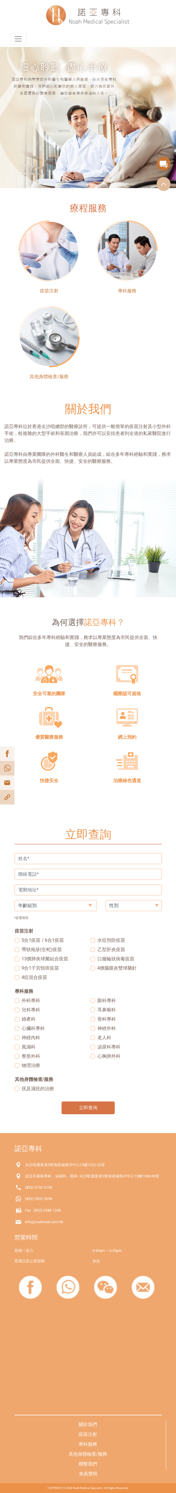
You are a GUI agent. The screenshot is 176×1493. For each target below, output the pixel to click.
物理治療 (31, 1065)
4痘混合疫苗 (34, 977)
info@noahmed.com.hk (44, 1222)
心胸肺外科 (109, 1056)
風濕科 (29, 1047)
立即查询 (88, 1107)
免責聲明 (88, 1473)
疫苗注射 (88, 1434)
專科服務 (88, 1444)
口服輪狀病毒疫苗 (115, 959)
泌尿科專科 (109, 1047)
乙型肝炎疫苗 (111, 949)
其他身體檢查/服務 (88, 1454)
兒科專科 (31, 1010)
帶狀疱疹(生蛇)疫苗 (42, 949)
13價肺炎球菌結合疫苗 (45, 959)
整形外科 (31, 1056)
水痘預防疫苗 (111, 940)
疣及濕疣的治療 (38, 1088)
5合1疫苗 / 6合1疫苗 (43, 940)
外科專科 (31, 1000)
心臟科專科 (33, 1028)
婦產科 (29, 1019)
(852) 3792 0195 (38, 1187)
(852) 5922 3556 (38, 1199)
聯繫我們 (88, 1464)
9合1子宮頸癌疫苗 (40, 968)
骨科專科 (106, 1019)
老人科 (104, 1037)
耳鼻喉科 (106, 1010)
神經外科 (106, 1028)
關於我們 (88, 1424)
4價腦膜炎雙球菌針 (117, 968)
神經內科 (31, 1037)
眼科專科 (106, 1000)
